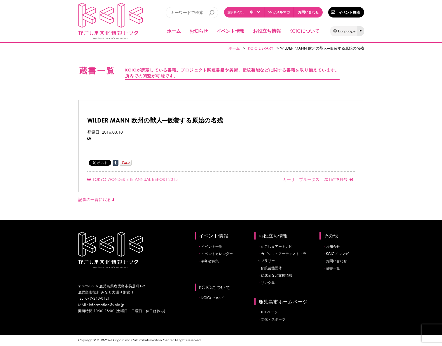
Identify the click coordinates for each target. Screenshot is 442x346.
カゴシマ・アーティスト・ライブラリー (281, 257)
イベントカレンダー (217, 253)
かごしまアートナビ (276, 246)
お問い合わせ (308, 12)
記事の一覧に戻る (96, 199)
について (304, 31)
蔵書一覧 (333, 268)
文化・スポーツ (273, 319)
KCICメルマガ (337, 253)
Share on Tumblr (115, 163)
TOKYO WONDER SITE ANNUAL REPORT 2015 (132, 179)
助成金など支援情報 (276, 275)
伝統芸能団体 (271, 267)
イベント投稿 (349, 12)
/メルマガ (279, 12)
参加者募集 (210, 260)
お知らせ (198, 31)
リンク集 (268, 282)
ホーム (174, 31)
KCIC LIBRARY (260, 48)
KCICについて (212, 297)
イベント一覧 (211, 246)
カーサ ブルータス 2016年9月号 (318, 179)
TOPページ (269, 312)
